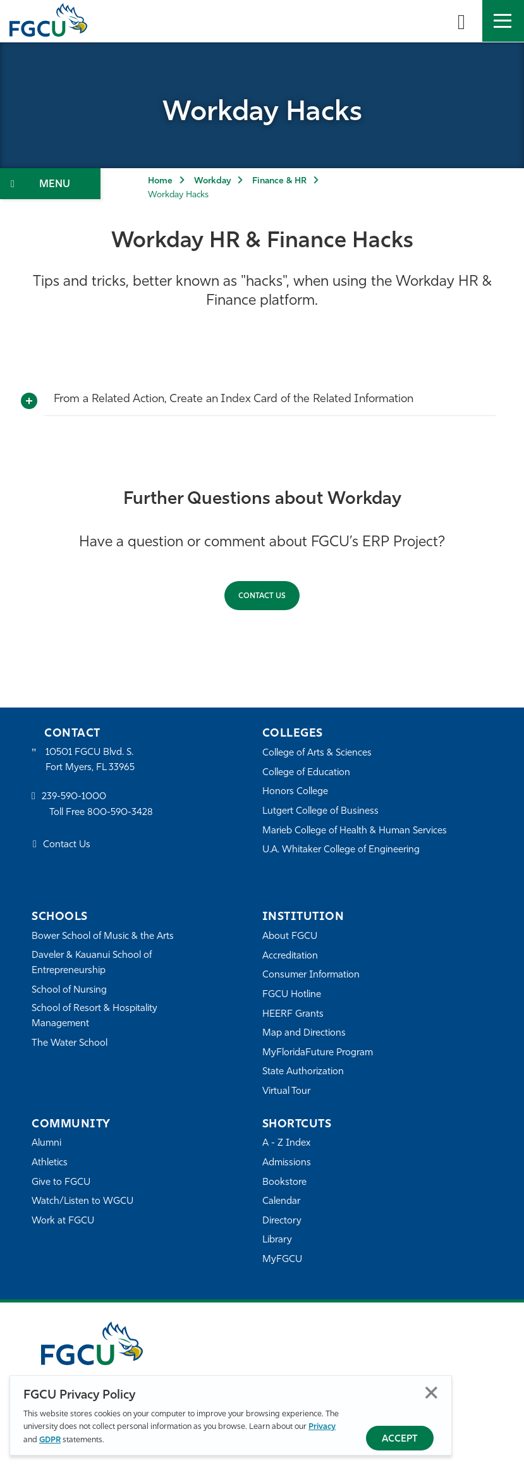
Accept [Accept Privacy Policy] (400, 1439)
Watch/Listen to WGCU (82, 1201)
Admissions (286, 1163)
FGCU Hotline (291, 995)
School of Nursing (69, 990)
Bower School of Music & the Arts (103, 936)
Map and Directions (304, 1033)
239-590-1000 (74, 797)
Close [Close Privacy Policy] (431, 1393)
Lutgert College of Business (320, 811)
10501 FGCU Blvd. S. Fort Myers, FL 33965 (90, 760)
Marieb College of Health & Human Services (355, 831)
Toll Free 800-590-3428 (101, 813)
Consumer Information (311, 975)
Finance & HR (279, 181)
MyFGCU (282, 1260)
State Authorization (303, 1072)
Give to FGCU (61, 1182)
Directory (282, 1221)
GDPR (50, 1440)
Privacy (322, 1427)
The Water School (69, 1043)
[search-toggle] (461, 21)
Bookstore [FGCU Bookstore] (284, 1182)
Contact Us (66, 845)
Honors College (295, 792)
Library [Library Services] (277, 1240)
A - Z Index (286, 1143)
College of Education (306, 773)
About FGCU (289, 936)
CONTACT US (262, 596)
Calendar (281, 1201)
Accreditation (290, 956)
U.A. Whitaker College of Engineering (341, 850)
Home (160, 181)
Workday (212, 181)
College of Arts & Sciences (317, 753)
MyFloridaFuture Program (317, 1053)
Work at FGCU (63, 1221)
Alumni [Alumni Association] (46, 1143)
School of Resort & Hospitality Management (95, 1016)
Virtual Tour (286, 1091)
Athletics (50, 1163)
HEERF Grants (293, 1014)
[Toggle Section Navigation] (50, 183)
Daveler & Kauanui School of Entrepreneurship (92, 963)
